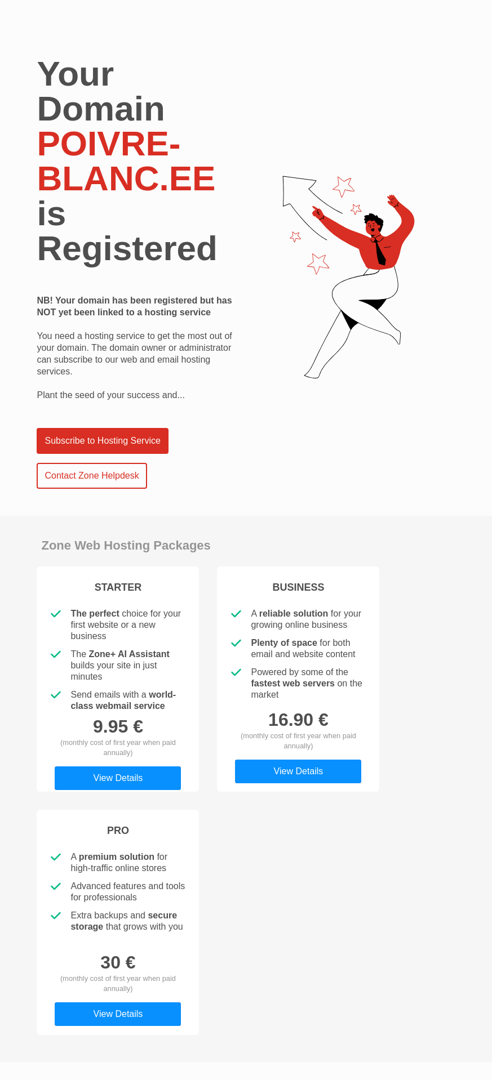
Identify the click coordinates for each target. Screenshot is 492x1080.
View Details (118, 778)
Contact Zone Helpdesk (92, 475)
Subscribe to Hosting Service (102, 440)
